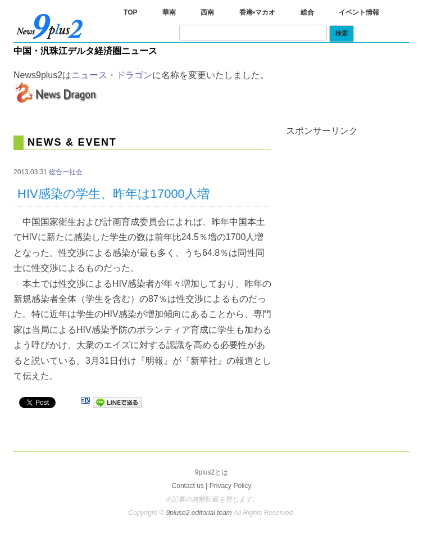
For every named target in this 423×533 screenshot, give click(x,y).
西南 (207, 12)
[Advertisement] (354, 191)
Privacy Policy (231, 486)
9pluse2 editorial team (199, 513)
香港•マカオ (257, 12)
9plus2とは (211, 472)
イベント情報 (359, 12)
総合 (307, 12)
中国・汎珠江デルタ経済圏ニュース (85, 51)
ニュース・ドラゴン (111, 75)
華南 (169, 12)
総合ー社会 (66, 172)
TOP (130, 12)
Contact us (188, 486)
